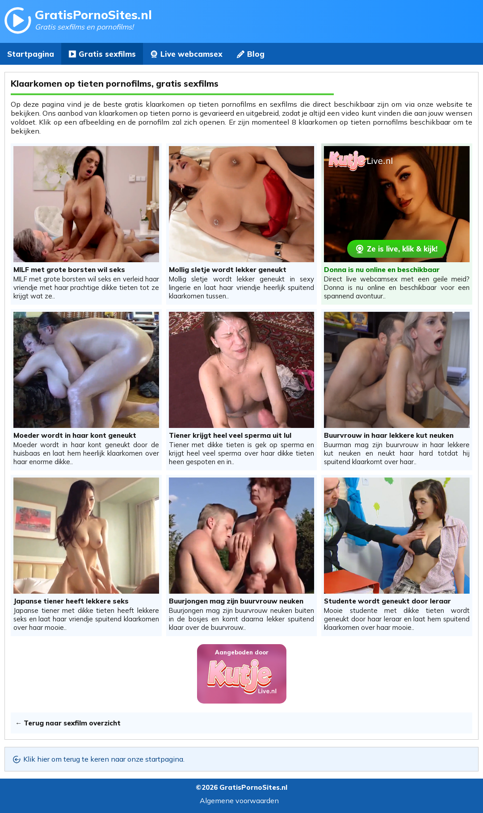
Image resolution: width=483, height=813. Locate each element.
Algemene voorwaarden (239, 800)
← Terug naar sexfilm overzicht (68, 723)
